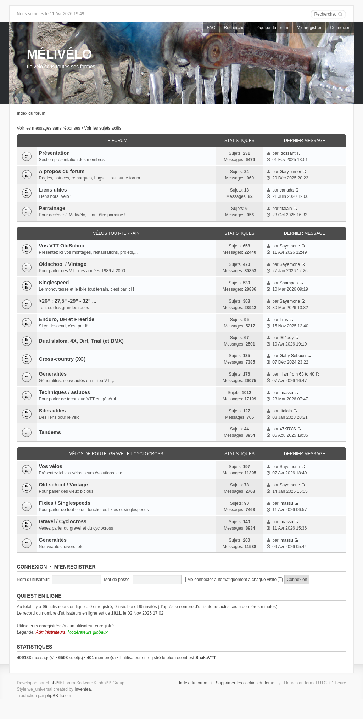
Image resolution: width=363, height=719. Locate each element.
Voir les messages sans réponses (48, 128)
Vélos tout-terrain (116, 233)
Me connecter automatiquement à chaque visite (234, 579)
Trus (284, 319)
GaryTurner (290, 171)
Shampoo (289, 282)
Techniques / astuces (64, 392)
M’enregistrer (309, 27)
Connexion (340, 27)
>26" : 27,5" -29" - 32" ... (67, 301)
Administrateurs (50, 632)
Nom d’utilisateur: (33, 579)
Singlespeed (54, 282)
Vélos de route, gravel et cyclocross (116, 453)
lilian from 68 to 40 (297, 374)
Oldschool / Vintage (62, 264)
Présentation (54, 153)
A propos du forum (62, 171)
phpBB (52, 682)
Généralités (53, 374)
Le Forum (116, 140)
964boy (287, 337)
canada (287, 190)
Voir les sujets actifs (102, 128)
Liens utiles (53, 190)
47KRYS (288, 429)
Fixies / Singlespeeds (65, 503)
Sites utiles (52, 410)
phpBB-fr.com (58, 695)
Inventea (82, 689)
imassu (286, 392)
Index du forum (31, 113)
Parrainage (52, 208)
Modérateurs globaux (88, 632)
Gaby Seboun (293, 355)
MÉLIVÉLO (59, 54)
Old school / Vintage (63, 484)
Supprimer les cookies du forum (246, 682)
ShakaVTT (205, 657)
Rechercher (235, 27)
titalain (286, 208)
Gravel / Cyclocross (62, 521)
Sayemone (290, 246)
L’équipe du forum (271, 27)
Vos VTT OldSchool (62, 246)
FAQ (211, 27)
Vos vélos (50, 466)
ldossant (288, 153)
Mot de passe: (117, 579)
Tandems (50, 432)
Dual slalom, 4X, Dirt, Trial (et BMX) (81, 341)
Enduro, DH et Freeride (67, 319)
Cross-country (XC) (62, 359)
